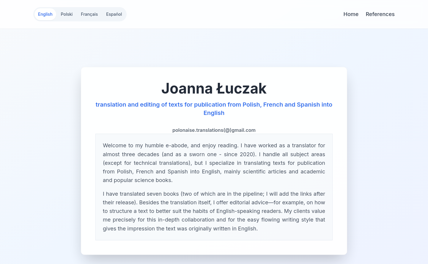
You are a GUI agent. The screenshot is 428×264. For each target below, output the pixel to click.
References (380, 14)
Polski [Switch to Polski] (67, 14)
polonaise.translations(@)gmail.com (214, 131)
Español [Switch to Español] (114, 14)
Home (351, 14)
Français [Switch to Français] (89, 14)
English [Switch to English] (45, 14)
